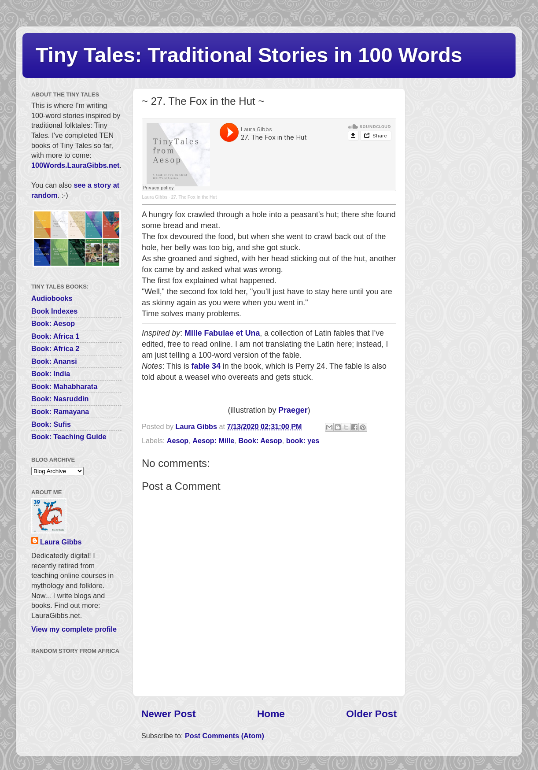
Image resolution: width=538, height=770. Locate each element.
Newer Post (168, 713)
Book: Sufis (51, 424)
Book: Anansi (54, 361)
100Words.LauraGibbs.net (75, 165)
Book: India (50, 374)
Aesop (177, 440)
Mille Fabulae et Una (222, 333)
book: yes (303, 440)
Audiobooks (52, 298)
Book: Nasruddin (59, 399)
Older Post (371, 713)
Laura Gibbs (154, 197)
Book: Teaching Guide (69, 437)
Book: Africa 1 (55, 336)
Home (271, 713)
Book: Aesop (260, 440)
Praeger (292, 410)
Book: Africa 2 (55, 348)
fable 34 (206, 366)
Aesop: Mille (213, 440)
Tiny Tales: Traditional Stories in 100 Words (249, 55)
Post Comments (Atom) (224, 736)
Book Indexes (54, 311)
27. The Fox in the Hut (194, 197)
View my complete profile (74, 629)
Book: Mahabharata (64, 386)
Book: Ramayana (60, 411)
